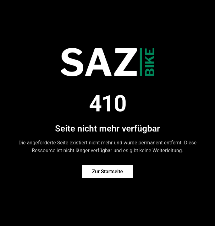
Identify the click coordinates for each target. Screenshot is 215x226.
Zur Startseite (107, 172)
